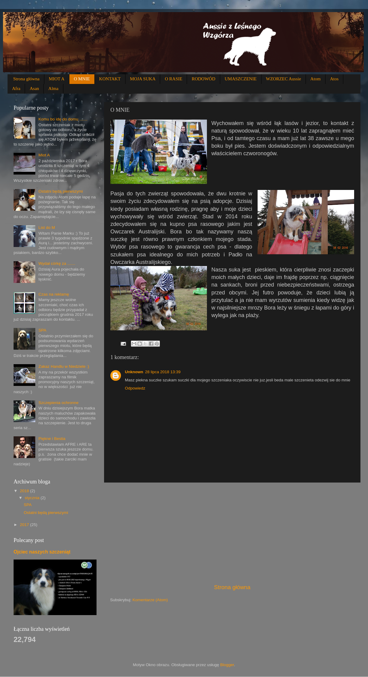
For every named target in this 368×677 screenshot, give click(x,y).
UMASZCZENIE (241, 78)
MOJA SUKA (143, 78)
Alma (53, 88)
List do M (46, 227)
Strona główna (26, 78)
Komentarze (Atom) (150, 600)
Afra (16, 88)
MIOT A (57, 78)
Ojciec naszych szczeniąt (42, 551)
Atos (334, 78)
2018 (25, 491)
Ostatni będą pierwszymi (60, 191)
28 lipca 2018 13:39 (163, 372)
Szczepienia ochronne (58, 402)
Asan (34, 88)
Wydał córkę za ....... (56, 263)
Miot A (44, 155)
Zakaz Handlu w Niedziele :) (63, 366)
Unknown (134, 372)
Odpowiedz (135, 388)
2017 (25, 524)
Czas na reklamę (53, 294)
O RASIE (173, 78)
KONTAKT (110, 78)
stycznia (33, 498)
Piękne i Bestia (51, 438)
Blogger (227, 665)
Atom (315, 78)
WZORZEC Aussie (283, 78)
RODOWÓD (203, 78)
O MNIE (82, 78)
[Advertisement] (232, 533)
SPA (42, 330)
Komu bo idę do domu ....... (62, 119)
